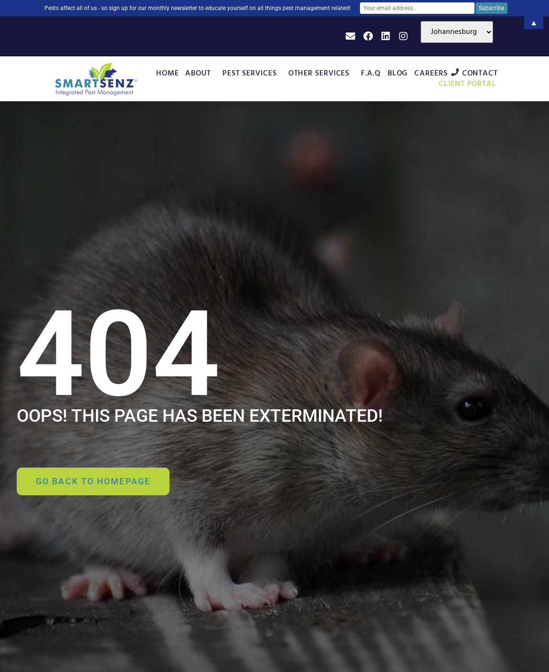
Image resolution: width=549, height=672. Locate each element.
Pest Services (252, 73)
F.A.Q (371, 73)
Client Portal (470, 84)
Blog (398, 73)
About (200, 73)
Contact (480, 73)
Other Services (321, 73)
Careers (430, 73)
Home (167, 73)
